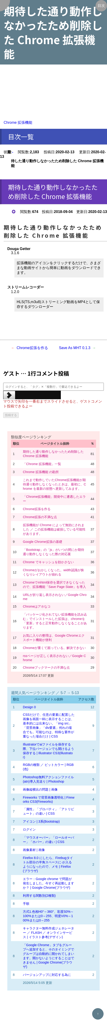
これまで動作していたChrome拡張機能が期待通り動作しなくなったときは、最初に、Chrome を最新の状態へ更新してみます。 (54, 484)
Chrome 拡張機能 (18, 122)
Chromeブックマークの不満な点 (46, 667)
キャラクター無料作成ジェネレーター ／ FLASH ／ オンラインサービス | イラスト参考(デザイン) (48, 932)
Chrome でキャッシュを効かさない (48, 562)
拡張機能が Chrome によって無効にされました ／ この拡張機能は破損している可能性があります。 (54, 529)
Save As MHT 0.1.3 (75, 348)
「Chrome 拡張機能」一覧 (42, 464)
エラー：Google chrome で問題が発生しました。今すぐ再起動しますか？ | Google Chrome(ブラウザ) (48, 883)
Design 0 (29, 707)
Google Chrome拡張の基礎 (42, 542)
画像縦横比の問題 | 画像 (40, 789)
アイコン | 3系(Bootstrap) (41, 821)
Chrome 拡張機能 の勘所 (41, 472)
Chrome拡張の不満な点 (40, 517)
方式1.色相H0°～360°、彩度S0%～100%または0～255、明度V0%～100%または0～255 (48, 916)
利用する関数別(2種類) (39, 895)
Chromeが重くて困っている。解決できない (54, 648)
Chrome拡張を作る (32, 348)
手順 (26, 903)
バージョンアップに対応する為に (47, 975)
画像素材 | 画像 (34, 850)
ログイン (29, 829)
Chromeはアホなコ (37, 606)
